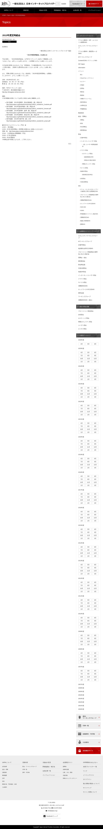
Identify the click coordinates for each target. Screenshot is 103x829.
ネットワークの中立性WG (87, 203)
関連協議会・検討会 (60, 10)
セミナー (82, 81)
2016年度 (81, 507)
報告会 (82, 92)
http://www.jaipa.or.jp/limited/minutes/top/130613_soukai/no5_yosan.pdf (28, 121)
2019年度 (81, 454)
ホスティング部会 (87, 153)
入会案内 (4, 787)
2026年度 (81, 340)
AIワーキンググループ (85, 57)
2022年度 (81, 401)
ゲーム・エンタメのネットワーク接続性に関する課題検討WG (89, 190)
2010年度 (81, 613)
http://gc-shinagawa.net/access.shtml (13, 92)
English (63, 3)
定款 (3, 781)
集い (81, 74)
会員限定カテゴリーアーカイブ (89, 231)
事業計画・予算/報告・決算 (9, 784)
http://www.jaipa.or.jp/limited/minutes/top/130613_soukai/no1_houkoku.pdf (29, 104)
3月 (95, 361)
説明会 (82, 88)
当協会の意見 (43, 10)
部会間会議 (81, 264)
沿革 (3, 778)
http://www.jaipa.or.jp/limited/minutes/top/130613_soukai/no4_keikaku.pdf (28, 117)
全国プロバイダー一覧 (90, 766)
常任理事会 (83, 127)
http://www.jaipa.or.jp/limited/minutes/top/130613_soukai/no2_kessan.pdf (28, 108)
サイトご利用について (90, 792)
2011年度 (81, 596)
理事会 (82, 120)
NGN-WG (83, 207)
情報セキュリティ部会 (88, 164)
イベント (81, 71)
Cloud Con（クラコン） (87, 78)
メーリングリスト (88, 775)
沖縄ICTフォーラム (85, 98)
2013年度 (81, 560)
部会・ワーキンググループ (29, 766)
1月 (82, 361)
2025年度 (81, 348)
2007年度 (81, 667)
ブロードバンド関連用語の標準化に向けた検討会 (89, 195)
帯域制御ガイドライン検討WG (89, 214)
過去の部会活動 (84, 306)
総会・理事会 (82, 116)
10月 (81, 358)
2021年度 (81, 419)
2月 (88, 361)
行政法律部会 (84, 182)
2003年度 (81, 698)
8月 (88, 355)
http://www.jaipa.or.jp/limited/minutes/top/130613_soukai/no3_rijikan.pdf (28, 112)
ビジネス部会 (82, 329)
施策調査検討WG (88, 157)
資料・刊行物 (25, 772)
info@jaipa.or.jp (52, 811)
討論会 (82, 85)
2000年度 (81, 709)
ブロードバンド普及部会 (85, 311)
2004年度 (81, 695)
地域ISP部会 (84, 171)
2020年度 (81, 437)
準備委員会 (83, 109)
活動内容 (26, 10)
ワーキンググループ (84, 296)
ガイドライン (87, 779)
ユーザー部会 (82, 325)
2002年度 (81, 702)
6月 (95, 344)
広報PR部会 (83, 137)
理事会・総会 (82, 257)
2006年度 (81, 688)
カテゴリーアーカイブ (86, 35)
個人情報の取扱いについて (91, 783)
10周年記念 (83, 105)
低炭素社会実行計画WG (85, 248)
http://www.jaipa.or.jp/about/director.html (21, 131)
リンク (85, 771)
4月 (82, 344)
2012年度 (81, 578)
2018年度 (81, 472)
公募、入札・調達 (67, 772)
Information (81, 67)
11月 (88, 358)
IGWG (82, 210)
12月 (95, 358)
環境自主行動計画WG (90, 160)
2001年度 (81, 705)
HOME (4, 15)
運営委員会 (83, 130)
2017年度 (81, 490)
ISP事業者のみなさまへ (90, 762)
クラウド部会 (84, 150)
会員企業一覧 (77, 10)
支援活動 (65, 775)
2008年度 (81, 649)
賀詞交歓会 (83, 102)
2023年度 (81, 384)
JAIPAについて (8, 10)
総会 (13, 15)
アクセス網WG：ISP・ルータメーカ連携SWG (88, 41)
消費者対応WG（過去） (85, 300)
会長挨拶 (4, 766)
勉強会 (82, 95)
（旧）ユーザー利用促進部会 (90, 145)
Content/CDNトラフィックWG (87, 60)
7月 (82, 355)
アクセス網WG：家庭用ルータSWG (87, 52)
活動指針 (4, 772)
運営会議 (81, 293)
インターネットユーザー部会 (88, 141)
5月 (88, 344)
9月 (95, 355)
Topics (8, 15)
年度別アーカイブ (84, 335)
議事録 (64, 766)
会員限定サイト (68, 762)
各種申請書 (66, 769)
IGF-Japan (81, 64)
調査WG (82, 224)
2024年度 (81, 366)
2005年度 (81, 691)
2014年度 (81, 543)
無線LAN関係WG (85, 221)
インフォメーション (94, 10)
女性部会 (82, 178)
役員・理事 (5, 769)
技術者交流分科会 (87, 174)
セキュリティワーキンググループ (88, 47)
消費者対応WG (84, 217)
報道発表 (81, 113)
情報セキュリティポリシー (70, 778)
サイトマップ (87, 788)
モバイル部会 (84, 168)
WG (79, 186)
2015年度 (81, 525)
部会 (79, 134)
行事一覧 (24, 769)
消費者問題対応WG (86, 200)
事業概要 (4, 775)
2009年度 (81, 631)
